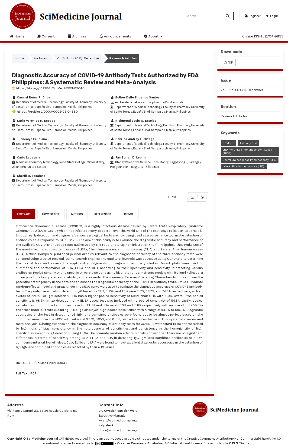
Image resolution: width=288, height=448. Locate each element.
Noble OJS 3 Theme (233, 443)
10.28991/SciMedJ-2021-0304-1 (44, 363)
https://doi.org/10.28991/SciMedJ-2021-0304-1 (48, 88)
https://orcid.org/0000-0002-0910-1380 (45, 112)
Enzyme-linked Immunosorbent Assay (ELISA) (247, 151)
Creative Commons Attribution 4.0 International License (160, 443)
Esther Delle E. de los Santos (135, 97)
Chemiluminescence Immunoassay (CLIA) (250, 160)
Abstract (24, 214)
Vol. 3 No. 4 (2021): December (78, 58)
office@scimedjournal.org (117, 430)
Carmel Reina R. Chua (31, 97)
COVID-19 (228, 143)
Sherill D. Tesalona (28, 176)
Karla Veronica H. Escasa (33, 121)
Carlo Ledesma (26, 157)
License (128, 214)
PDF (33, 373)
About (151, 36)
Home (17, 36)
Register (253, 15)
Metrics (77, 214)
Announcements (115, 36)
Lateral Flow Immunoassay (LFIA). (244, 166)
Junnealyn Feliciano (29, 139)
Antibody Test (248, 143)
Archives (77, 36)
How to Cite (51, 214)
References (102, 214)
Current (46, 36)
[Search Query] (203, 16)
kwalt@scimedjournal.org (117, 420)
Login (272, 15)
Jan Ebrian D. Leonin (128, 157)
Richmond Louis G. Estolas (133, 121)
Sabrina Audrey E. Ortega (132, 139)
